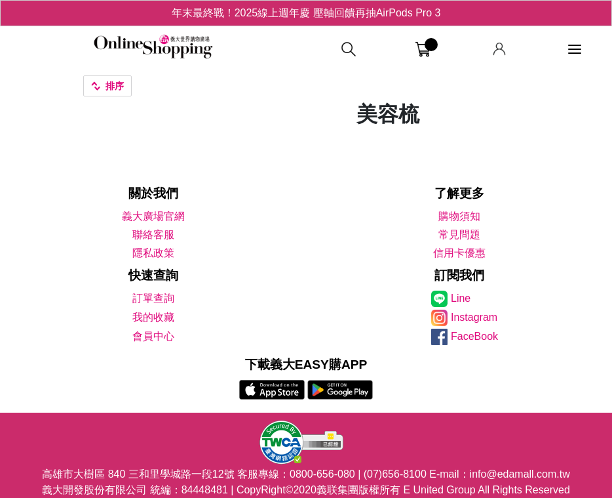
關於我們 (153, 193)
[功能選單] (575, 49)
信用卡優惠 (459, 253)
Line (460, 298)
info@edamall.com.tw (520, 474)
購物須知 (459, 216)
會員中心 (153, 336)
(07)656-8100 (395, 474)
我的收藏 (153, 317)
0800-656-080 (322, 474)
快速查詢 (153, 275)
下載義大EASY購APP (306, 364)
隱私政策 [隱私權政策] (153, 253)
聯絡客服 (153, 234)
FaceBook (474, 336)
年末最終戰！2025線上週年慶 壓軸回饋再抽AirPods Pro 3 (306, 12)
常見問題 (459, 234)
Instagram (474, 317)
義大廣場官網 (153, 216)
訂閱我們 (459, 275)
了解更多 (459, 193)
